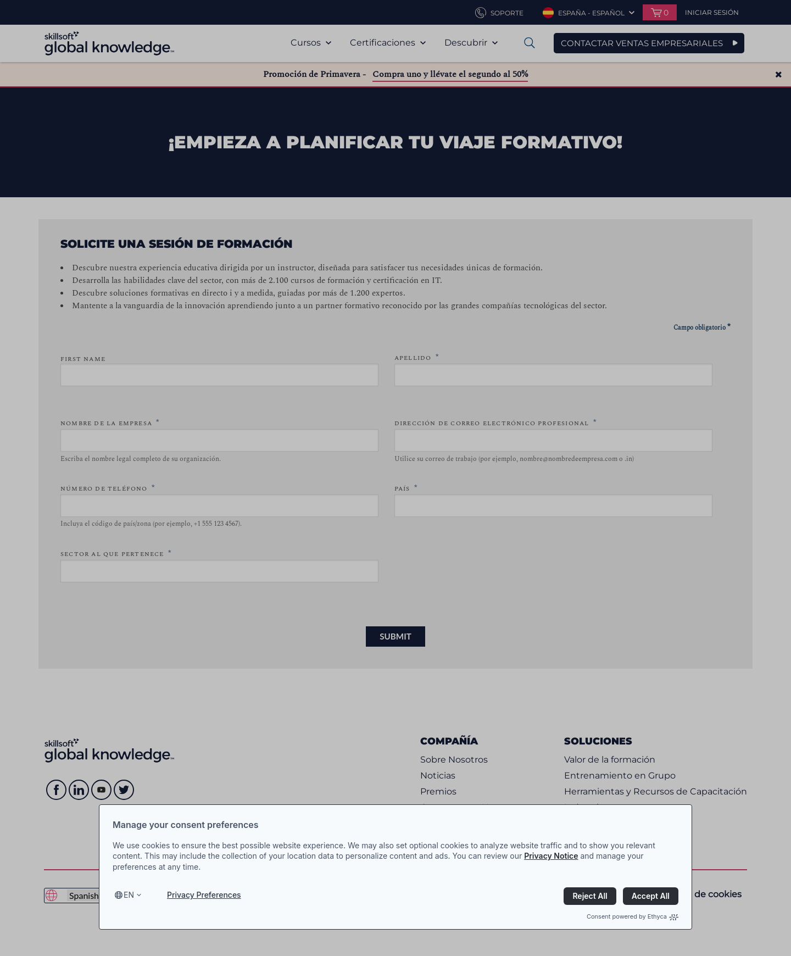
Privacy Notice (551, 855)
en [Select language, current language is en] (129, 894)
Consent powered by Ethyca (632, 916)
